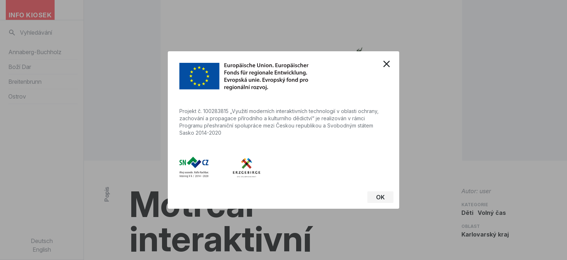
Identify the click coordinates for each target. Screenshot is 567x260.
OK (380, 197)
